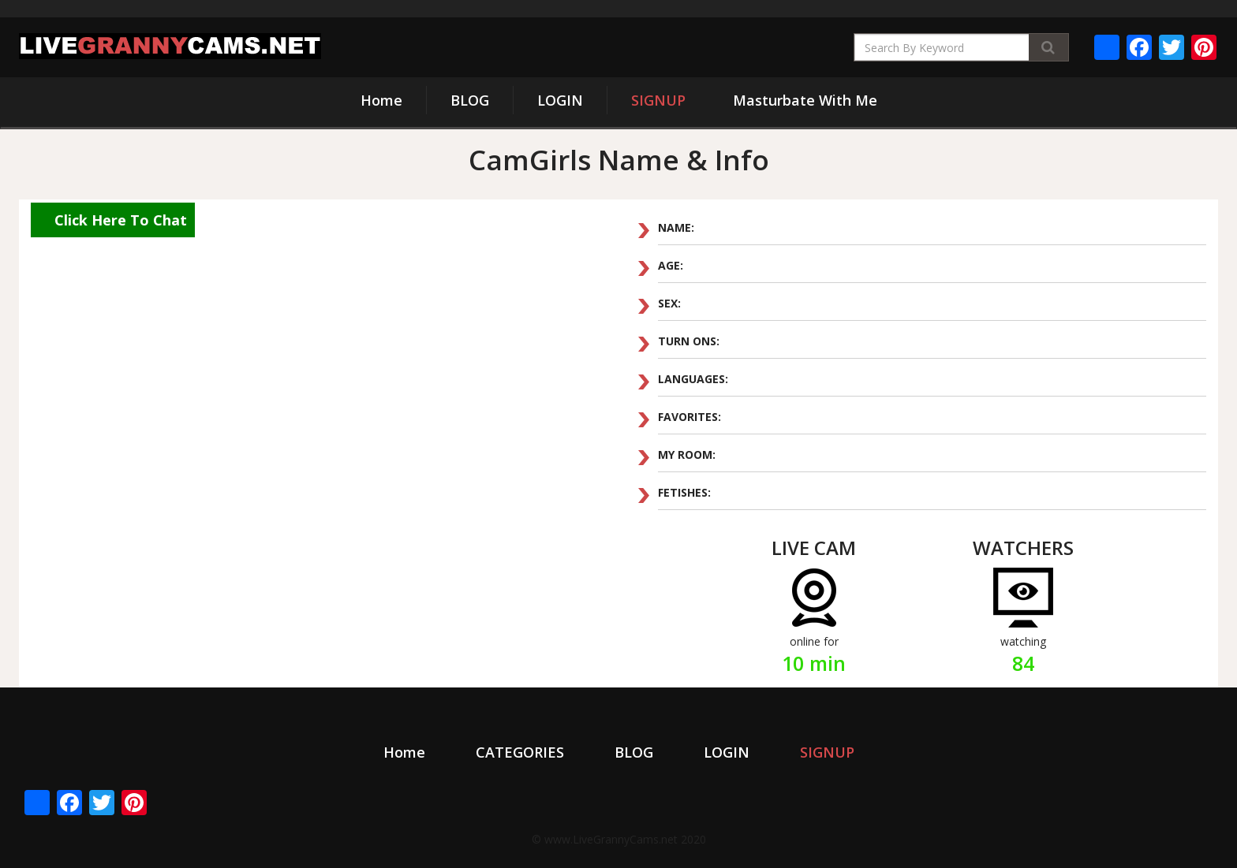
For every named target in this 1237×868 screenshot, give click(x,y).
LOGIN (560, 100)
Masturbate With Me (805, 100)
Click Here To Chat (120, 219)
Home (381, 100)
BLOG (469, 100)
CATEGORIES (520, 752)
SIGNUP (658, 100)
